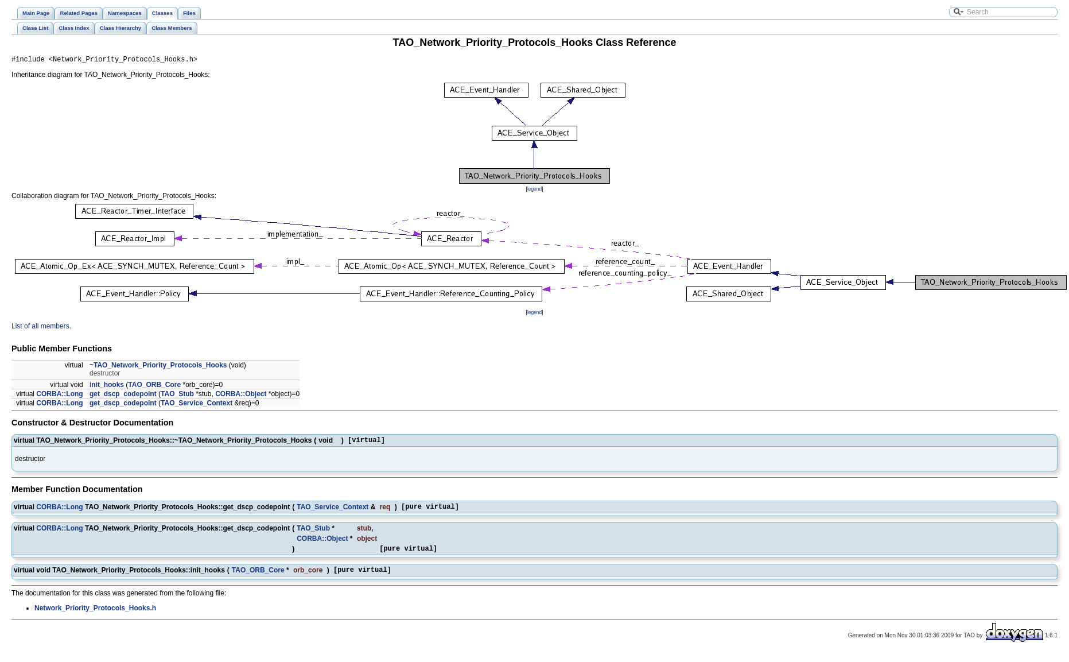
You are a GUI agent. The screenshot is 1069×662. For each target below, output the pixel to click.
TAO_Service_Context (196, 405)
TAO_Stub (177, 396)
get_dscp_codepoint (123, 396)
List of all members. (41, 328)
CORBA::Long (59, 396)
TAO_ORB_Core (154, 386)
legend (534, 190)
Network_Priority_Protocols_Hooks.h (95, 617)
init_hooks (107, 386)
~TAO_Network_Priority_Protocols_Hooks (158, 367)
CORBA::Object (240, 396)
